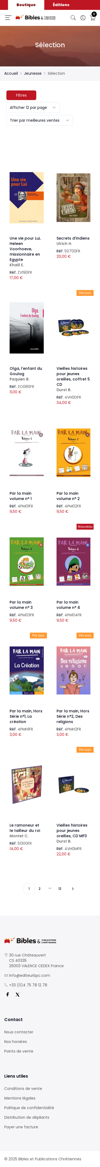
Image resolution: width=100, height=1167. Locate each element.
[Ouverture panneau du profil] (83, 18)
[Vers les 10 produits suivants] (72, 888)
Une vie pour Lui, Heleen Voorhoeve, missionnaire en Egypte (27, 252)
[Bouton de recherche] (73, 18)
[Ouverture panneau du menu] (8, 18)
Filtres (21, 95)
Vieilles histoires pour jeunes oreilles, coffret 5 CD (74, 379)
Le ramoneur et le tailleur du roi (27, 831)
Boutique (26, 4)
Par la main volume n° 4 (68, 605)
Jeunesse (33, 73)
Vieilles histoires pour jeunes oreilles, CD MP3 (74, 833)
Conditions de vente (23, 1088)
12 (59, 888)
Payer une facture (21, 1127)
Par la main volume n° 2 (68, 496)
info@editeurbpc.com (29, 975)
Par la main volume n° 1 (21, 496)
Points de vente (18, 1051)
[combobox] (33, 107)
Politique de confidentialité (29, 1107)
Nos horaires (15, 1041)
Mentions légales (19, 1098)
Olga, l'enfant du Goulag (27, 374)
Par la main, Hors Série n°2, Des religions (73, 716)
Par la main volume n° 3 (21, 605)
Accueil (11, 73)
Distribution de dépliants (26, 1117)
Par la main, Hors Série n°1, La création (26, 716)
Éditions (61, 4)
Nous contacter (18, 1032)
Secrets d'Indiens (74, 241)
